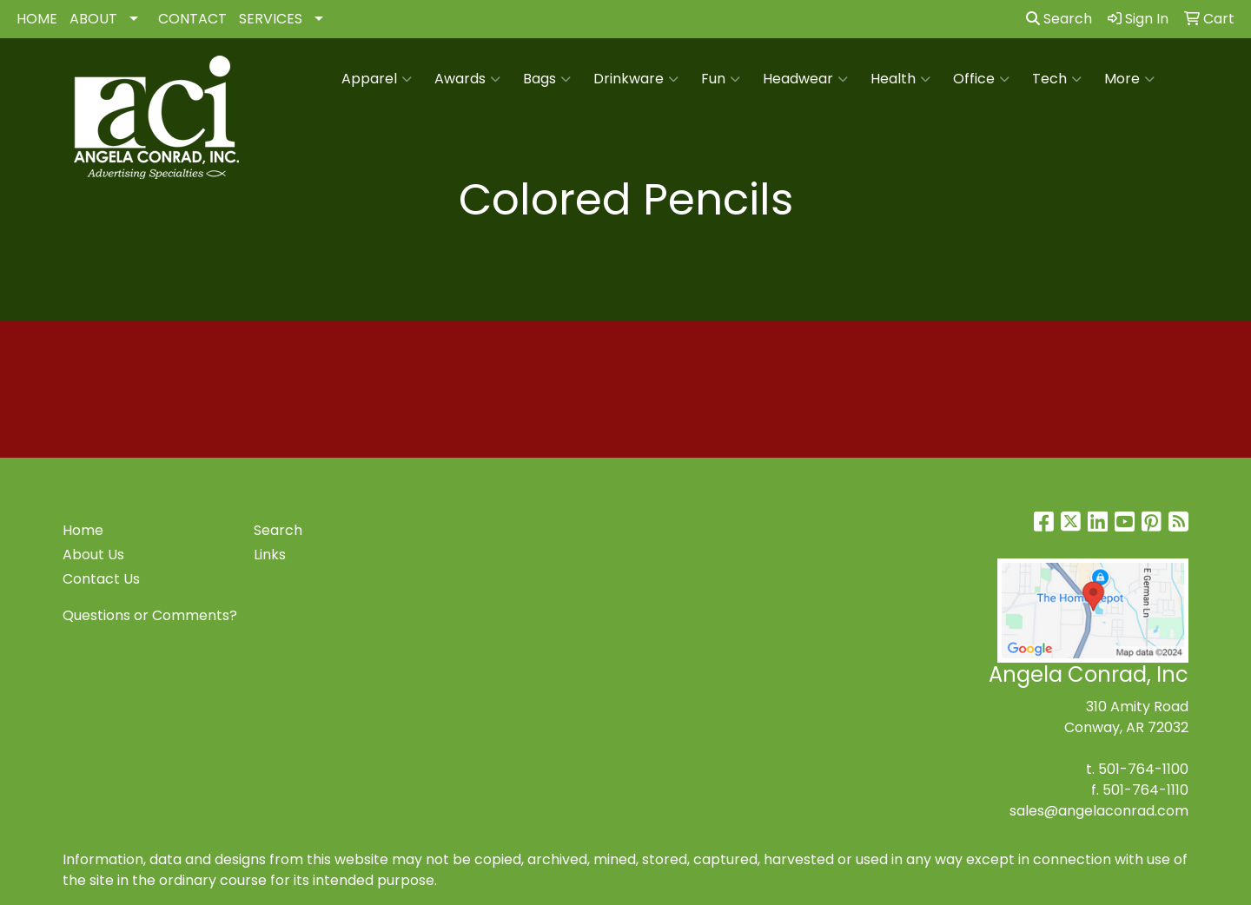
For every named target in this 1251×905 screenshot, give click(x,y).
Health (900, 79)
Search (1059, 19)
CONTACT (192, 19)
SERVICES (270, 19)
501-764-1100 (1143, 769)
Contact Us (101, 579)
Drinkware (635, 79)
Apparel (376, 79)
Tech (1057, 79)
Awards (467, 79)
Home (83, 530)
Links (270, 555)
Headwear (805, 79)
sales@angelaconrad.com (1098, 811)
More (1129, 79)
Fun (720, 79)
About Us (93, 555)
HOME (37, 19)
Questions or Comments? (150, 615)
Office (981, 79)
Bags (547, 79)
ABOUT (93, 19)
